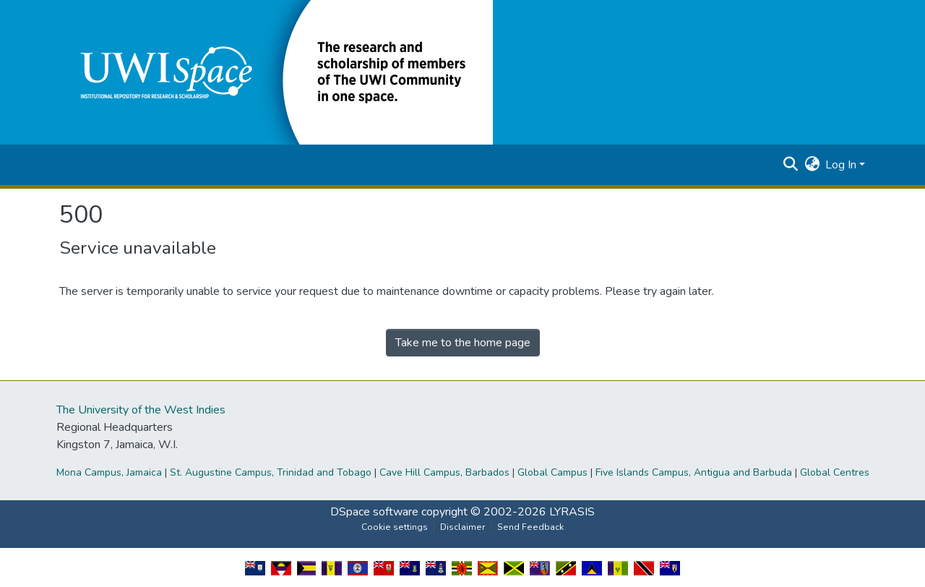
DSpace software (374, 512)
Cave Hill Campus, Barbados (444, 472)
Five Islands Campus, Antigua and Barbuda (693, 472)
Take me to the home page (462, 343)
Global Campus (552, 472)
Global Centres (834, 472)
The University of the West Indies (140, 410)
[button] (276, 72)
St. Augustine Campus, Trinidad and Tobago (270, 472)
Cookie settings (394, 527)
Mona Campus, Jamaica (109, 472)
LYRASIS (572, 512)
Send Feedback (530, 527)
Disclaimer (462, 527)
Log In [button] (842, 165)
